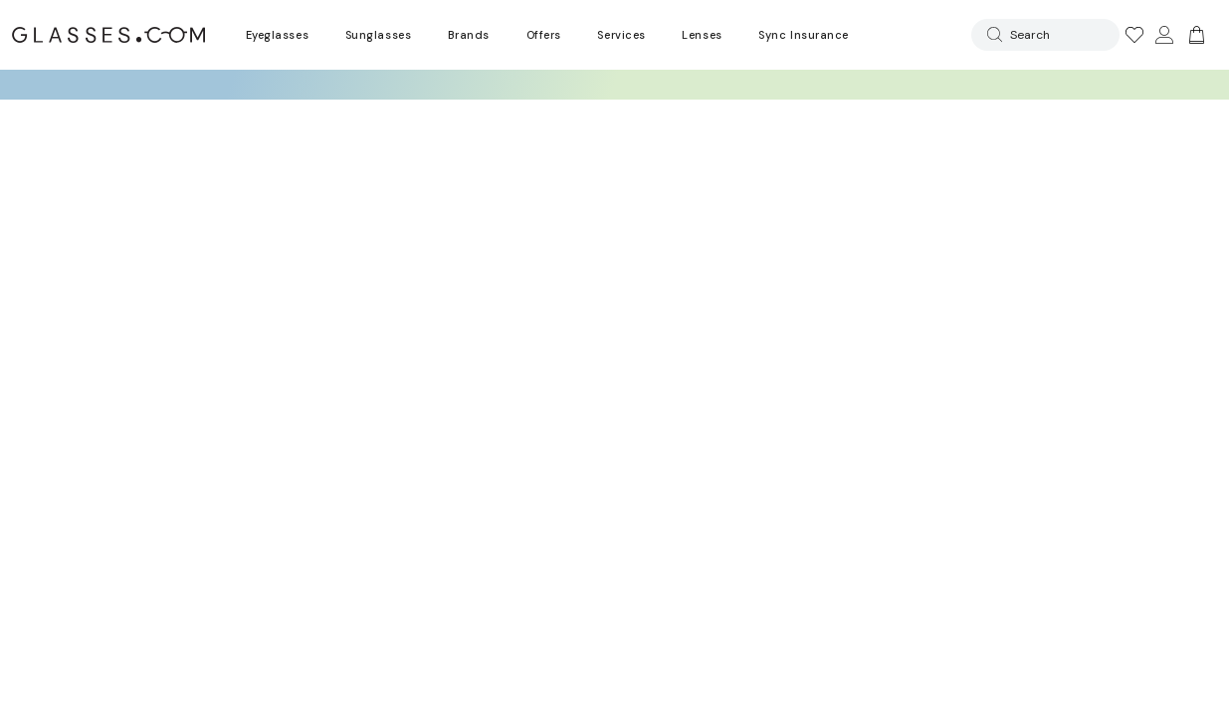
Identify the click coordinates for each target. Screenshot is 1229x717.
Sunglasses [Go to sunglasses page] (378, 35)
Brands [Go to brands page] (469, 35)
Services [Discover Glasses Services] (621, 35)
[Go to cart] (1194, 35)
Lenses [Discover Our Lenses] (701, 35)
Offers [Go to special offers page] (543, 35)
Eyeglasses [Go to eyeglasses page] (277, 35)
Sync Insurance (803, 35)
